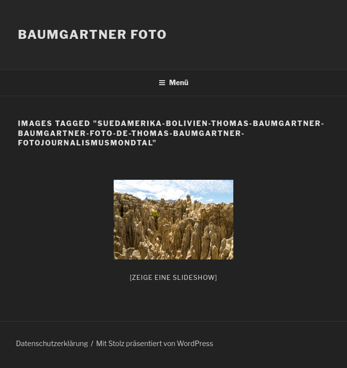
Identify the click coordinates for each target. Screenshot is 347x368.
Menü (173, 82)
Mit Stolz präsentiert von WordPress (154, 343)
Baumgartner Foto (92, 34)
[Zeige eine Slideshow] (173, 277)
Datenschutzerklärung (52, 343)
